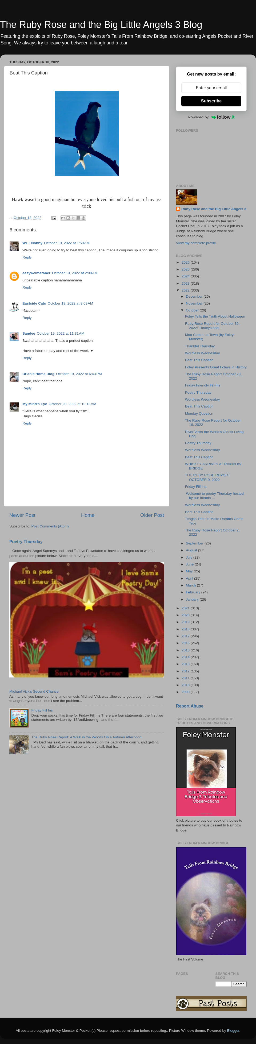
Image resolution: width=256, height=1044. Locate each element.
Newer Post (22, 515)
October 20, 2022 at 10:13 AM (72, 404)
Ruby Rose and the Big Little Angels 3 (213, 209)
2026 (186, 262)
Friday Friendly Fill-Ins (203, 385)
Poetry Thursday (26, 541)
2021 (186, 608)
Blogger (233, 1031)
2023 (186, 283)
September (195, 543)
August (192, 550)
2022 (186, 290)
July (189, 557)
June (190, 564)
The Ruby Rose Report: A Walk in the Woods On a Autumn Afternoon (86, 737)
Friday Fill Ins (42, 710)
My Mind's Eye (34, 404)
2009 (186, 692)
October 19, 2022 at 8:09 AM (70, 303)
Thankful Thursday (200, 346)
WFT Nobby (32, 243)
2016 (186, 643)
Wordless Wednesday (202, 353)
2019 (186, 622)
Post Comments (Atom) (50, 526)
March (191, 585)
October (193, 310)
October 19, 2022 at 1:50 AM (67, 243)
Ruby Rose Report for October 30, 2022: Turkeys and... (212, 326)
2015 (186, 650)
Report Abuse (189, 706)
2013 (186, 664)
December (194, 296)
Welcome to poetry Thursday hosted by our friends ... (214, 496)
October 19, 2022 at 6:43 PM (79, 374)
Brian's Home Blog (38, 374)
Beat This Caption (199, 360)
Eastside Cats (34, 303)
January (193, 599)
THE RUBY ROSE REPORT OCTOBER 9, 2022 (207, 477)
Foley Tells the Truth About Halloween (215, 316)
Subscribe (211, 101)
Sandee (28, 333)
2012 (186, 671)
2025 (186, 269)
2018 (186, 629)
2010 (186, 685)
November (194, 303)
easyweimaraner (36, 273)
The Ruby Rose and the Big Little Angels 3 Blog (101, 24)
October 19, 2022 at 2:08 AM (75, 273)
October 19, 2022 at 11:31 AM (60, 333)
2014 (186, 657)
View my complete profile (196, 243)
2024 (186, 276)
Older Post (152, 515)
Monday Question (199, 413)
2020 (186, 615)
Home (87, 515)
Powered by (211, 117)
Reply (27, 257)
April (190, 578)
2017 (186, 636)
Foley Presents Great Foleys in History (216, 367)
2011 (186, 678)
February (193, 592)
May (190, 571)
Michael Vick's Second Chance (34, 691)
